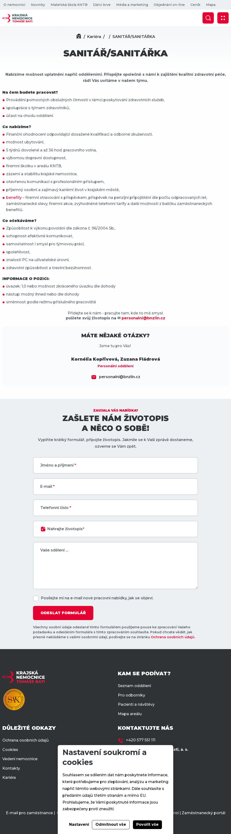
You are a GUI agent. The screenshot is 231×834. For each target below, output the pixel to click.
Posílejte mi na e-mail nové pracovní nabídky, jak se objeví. (97, 598)
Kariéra (94, 36)
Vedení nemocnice (19, 759)
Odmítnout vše (110, 824)
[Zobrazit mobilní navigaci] (223, 18)
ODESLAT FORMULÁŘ (63, 613)
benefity (14, 197)
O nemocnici (14, 5)
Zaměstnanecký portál (203, 813)
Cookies (10, 749)
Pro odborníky (131, 695)
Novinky (38, 5)
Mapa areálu (130, 714)
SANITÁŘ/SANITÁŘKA (133, 36)
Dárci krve (102, 5)
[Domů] (79, 36)
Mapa (210, 5)
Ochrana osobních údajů (172, 637)
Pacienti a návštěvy (136, 704)
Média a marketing (132, 5)
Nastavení (79, 824)
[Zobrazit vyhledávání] (208, 18)
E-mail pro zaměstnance (29, 813)
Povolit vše (147, 824)
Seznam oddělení (134, 686)
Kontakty (11, 768)
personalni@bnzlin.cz (119, 377)
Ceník (195, 5)
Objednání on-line (169, 5)
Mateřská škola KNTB (69, 5)
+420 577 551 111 (140, 740)
